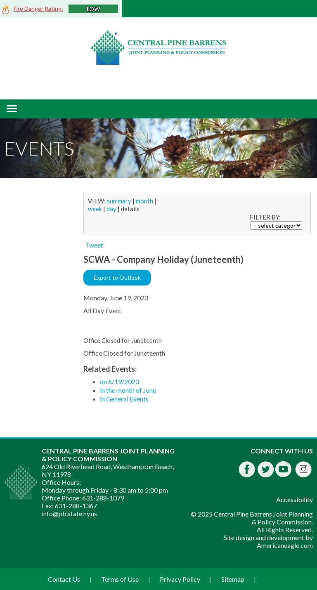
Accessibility (294, 499)
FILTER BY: (265, 217)
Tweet (94, 245)
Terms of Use (120, 579)
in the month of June (128, 390)
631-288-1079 (103, 498)
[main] (198, 301)
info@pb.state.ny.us (69, 513)
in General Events (124, 399)
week (95, 208)
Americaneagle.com (285, 545)
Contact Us (64, 579)
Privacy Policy (180, 579)
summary (119, 201)
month (144, 201)
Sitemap (232, 579)
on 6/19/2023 (119, 381)
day (111, 208)
